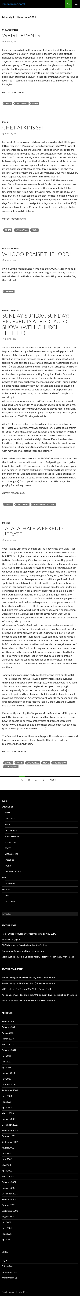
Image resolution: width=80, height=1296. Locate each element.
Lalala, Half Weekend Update (32, 531)
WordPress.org (9, 1277)
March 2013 (8, 1038)
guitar (8, 230)
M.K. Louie (7, 989)
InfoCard (10, 901)
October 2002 (8, 1136)
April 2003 (7, 1107)
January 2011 (8, 1073)
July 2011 (6, 1055)
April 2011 (7, 1067)
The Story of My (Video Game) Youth (37, 977)
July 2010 (6, 1078)
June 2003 (7, 1096)
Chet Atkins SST (23, 127)
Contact (6, 895)
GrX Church (11, 830)
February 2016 (9, 1027)
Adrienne (6, 994)
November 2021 (10, 1021)
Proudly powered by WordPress (15, 1292)
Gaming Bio (11, 883)
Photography (12, 836)
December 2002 (10, 1124)
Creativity (10, 818)
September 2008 (10, 1090)
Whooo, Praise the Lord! (36, 254)
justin (19, 763)
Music (5, 122)
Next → (54, 779)
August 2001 (8, 1216)
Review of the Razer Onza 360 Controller (35, 1000)
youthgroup (59, 763)
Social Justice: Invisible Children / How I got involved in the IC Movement (38, 956)
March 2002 (8, 1176)
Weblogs (9, 860)
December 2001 (10, 1193)
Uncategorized (10, 30)
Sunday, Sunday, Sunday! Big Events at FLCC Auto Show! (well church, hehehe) (36, 324)
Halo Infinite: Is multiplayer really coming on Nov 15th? (29, 933)
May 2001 (6, 1233)
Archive (6, 889)
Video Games (11, 854)
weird (35, 103)
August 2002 (8, 1147)
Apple (7, 812)
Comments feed (9, 1271)
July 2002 (6, 1153)
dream (8, 103)
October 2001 (8, 1205)
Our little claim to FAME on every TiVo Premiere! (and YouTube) (45, 994)
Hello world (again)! (11, 939)
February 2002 (9, 1182)
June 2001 (7, 1228)
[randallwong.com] (13, 4)
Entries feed (7, 1266)
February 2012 (9, 1050)
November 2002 (10, 1130)
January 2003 (8, 1119)
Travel (8, 848)
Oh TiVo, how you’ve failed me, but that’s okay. (24, 945)
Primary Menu (76, 4)
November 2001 (10, 1199)
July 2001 (6, 1222)
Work (8, 866)
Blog (4, 801)
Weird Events (21, 35)
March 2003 (8, 1113)
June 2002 (7, 1159)
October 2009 (8, 1084)
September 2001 (10, 1210)
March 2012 (8, 1044)
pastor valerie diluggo (44, 504)
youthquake (11, 767)
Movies (6, 523)
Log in (4, 1260)
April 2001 (7, 1239)
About (5, 877)
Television (10, 842)
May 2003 (6, 1101)
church (8, 504)
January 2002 (8, 1187)
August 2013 (8, 1033)
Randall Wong (8, 977)
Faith (7, 824)
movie (46, 763)
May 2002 (6, 1165)
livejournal (21, 103)
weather (9, 291)
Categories (7, 807)
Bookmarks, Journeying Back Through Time (23, 951)
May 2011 (6, 1061)
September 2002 (10, 1142)
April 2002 (7, 1170)
